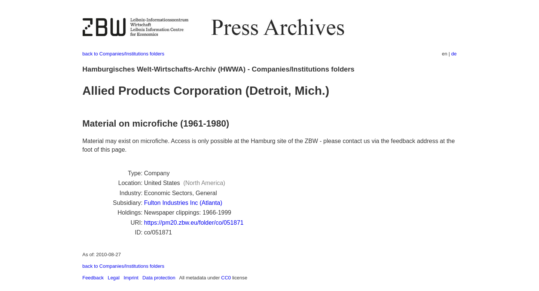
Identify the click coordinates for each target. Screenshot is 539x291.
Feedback (93, 278)
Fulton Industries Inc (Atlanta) (183, 203)
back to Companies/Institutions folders (123, 54)
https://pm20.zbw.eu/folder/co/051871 (194, 222)
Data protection (159, 278)
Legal (114, 278)
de (454, 54)
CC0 (226, 278)
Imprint (131, 278)
